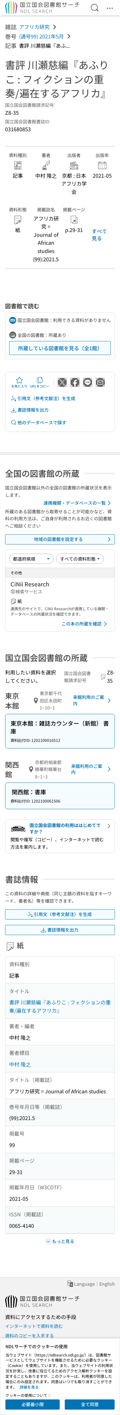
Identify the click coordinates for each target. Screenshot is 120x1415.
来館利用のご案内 (93, 700)
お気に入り (19, 382)
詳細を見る (29, 1387)
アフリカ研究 (34, 27)
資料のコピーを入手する (29, 1335)
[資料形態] (80, 559)
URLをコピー (39, 382)
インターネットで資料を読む (34, 1326)
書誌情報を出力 (29, 410)
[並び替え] (31, 559)
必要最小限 (33, 1404)
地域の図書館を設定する (73, 539)
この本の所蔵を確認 (85, 624)
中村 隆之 (20, 1064)
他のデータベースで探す (38, 422)
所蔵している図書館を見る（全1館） (60, 348)
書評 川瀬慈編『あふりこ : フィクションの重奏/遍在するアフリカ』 (60, 1006)
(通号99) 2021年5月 (41, 36)
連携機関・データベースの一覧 (78, 503)
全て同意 (90, 1404)
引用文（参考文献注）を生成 (42, 398)
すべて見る (99, 234)
